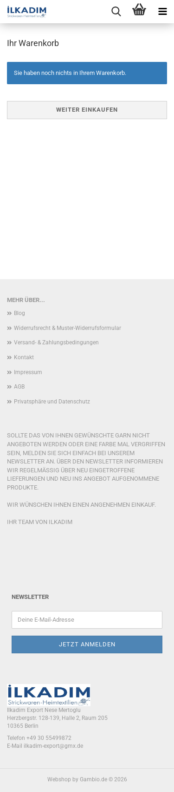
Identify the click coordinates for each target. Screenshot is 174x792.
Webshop (59, 779)
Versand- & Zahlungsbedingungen (56, 342)
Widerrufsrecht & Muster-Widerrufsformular (67, 328)
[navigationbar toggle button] (162, 11)
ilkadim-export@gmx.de (53, 746)
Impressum (28, 372)
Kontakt (24, 357)
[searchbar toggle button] (116, 11)
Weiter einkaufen (87, 109)
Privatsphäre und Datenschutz (52, 401)
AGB (19, 386)
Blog (19, 313)
